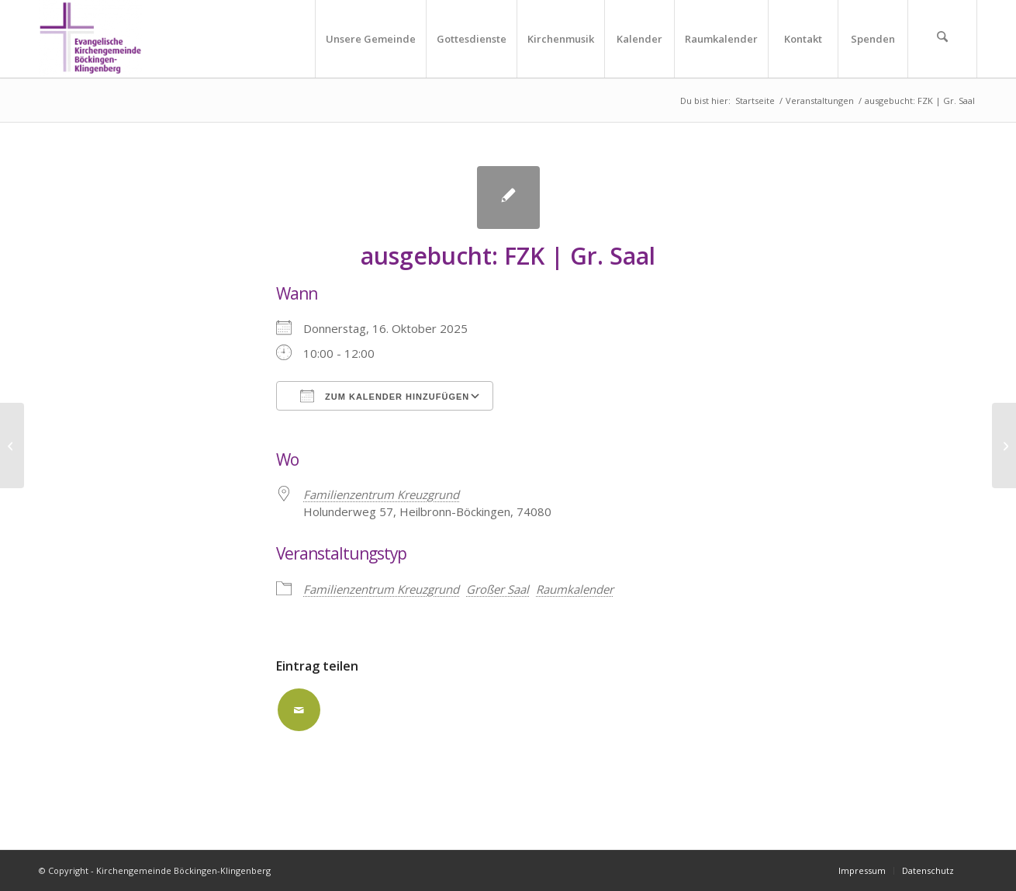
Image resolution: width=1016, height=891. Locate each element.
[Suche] (942, 39)
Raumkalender (574, 589)
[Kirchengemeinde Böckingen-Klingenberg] (90, 39)
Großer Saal (497, 589)
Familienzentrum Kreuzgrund (381, 589)
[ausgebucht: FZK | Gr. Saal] (12, 445)
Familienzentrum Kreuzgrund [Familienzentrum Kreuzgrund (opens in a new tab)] (381, 494)
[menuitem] (370, 39)
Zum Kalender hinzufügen (384, 396)
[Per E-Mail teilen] (299, 709)
